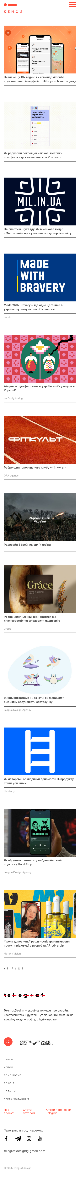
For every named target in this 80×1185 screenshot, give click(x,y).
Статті (8, 1059)
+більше (14, 968)
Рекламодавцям (16, 1099)
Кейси (8, 1067)
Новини (10, 1091)
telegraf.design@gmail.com (6, 1150)
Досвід (9, 1083)
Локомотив (13, 1075)
